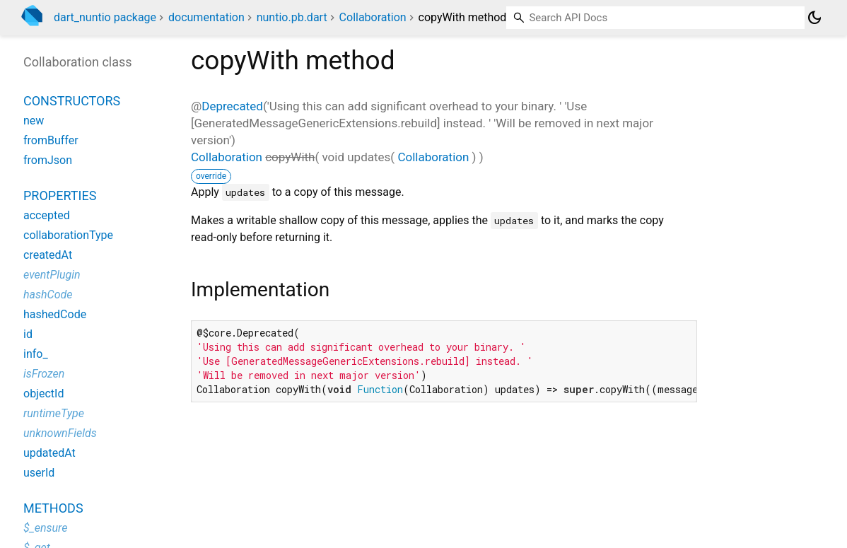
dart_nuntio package (105, 17)
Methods (53, 508)
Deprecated (232, 106)
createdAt (47, 255)
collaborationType (68, 235)
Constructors (71, 100)
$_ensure (45, 528)
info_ (35, 354)
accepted (46, 215)
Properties (59, 195)
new (33, 120)
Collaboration (373, 17)
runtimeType (53, 413)
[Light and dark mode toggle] (814, 17)
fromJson (47, 160)
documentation (206, 17)
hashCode (47, 294)
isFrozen (43, 373)
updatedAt (49, 453)
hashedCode (54, 314)
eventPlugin (52, 274)
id (28, 334)
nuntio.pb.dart (292, 17)
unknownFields (60, 433)
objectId (43, 393)
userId (38, 472)
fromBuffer (50, 140)
